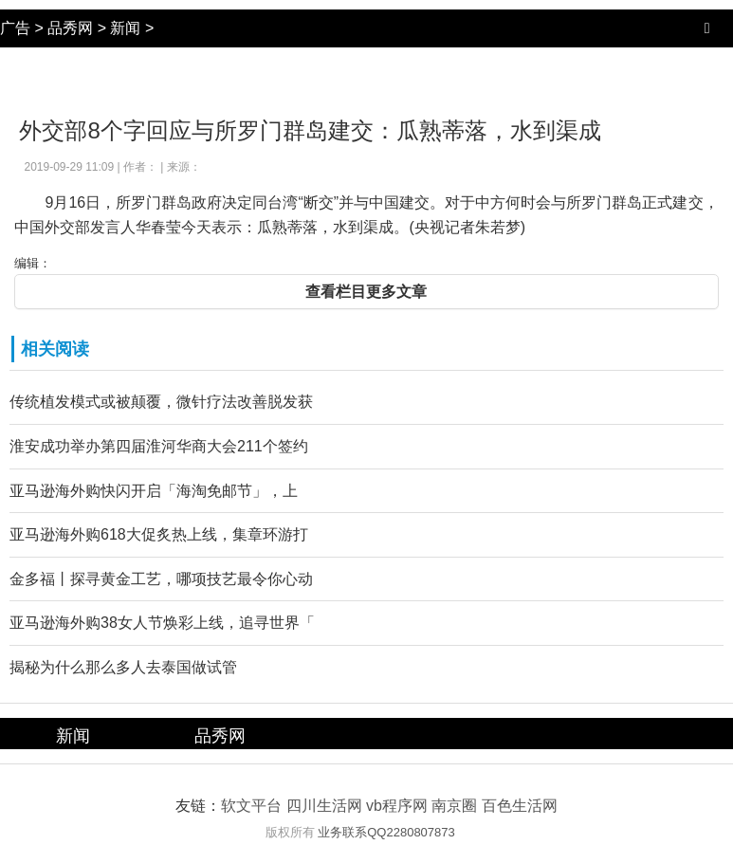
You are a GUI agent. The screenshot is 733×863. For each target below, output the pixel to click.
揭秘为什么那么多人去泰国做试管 (123, 667)
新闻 (125, 28)
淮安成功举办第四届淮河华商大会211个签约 (158, 446)
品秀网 (70, 28)
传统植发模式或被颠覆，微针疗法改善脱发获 (161, 402)
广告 (15, 28)
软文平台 (251, 806)
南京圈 (454, 806)
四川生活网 (324, 806)
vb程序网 (397, 806)
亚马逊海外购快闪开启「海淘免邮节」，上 (153, 491)
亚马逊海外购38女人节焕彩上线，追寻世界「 (162, 623)
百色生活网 (520, 806)
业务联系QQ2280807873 (386, 832)
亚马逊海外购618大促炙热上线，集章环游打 (158, 534)
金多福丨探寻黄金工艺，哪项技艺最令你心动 (161, 579)
